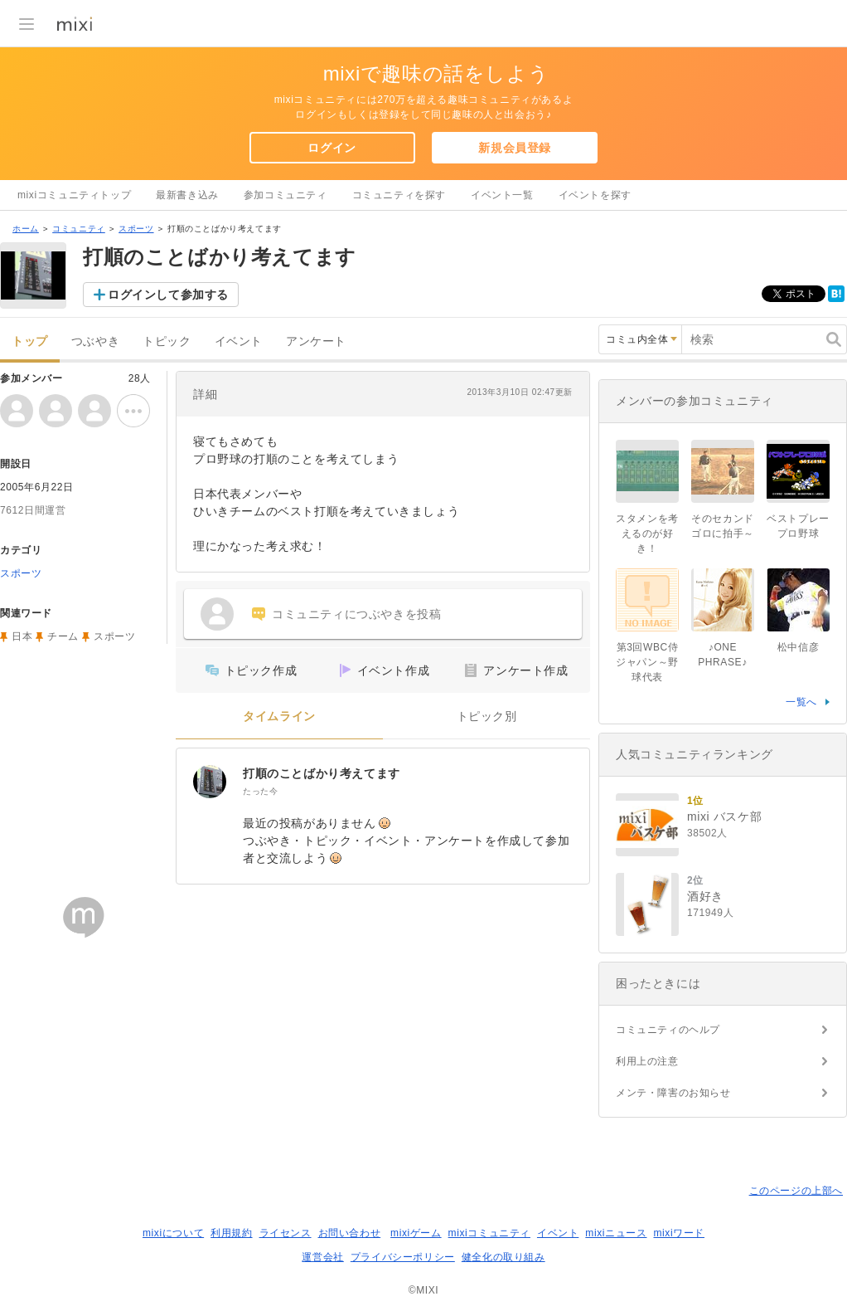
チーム (63, 636)
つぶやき (95, 341)
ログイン (331, 147)
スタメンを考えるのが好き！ (647, 533)
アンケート (316, 341)
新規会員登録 (514, 147)
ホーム (25, 228)
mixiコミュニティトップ (74, 195)
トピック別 (487, 716)
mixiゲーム (416, 1233)
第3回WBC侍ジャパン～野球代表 (647, 662)
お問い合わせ (349, 1233)
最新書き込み (187, 195)
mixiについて (173, 1233)
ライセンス (285, 1233)
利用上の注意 (647, 1061)
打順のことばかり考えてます (321, 773)
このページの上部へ (796, 1190)
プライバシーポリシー (403, 1257)
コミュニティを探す (399, 195)
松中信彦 (798, 647)
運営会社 (322, 1257)
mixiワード (678, 1233)
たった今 (260, 791)
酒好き (705, 896)
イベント (239, 341)
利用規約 (231, 1233)
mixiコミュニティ (489, 1233)
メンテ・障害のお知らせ (673, 1093)
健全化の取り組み (503, 1257)
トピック (167, 341)
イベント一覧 (502, 195)
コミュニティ (78, 228)
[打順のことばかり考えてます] (209, 781)
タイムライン (279, 716)
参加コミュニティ (285, 195)
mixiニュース (615, 1233)
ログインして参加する (168, 294)
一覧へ (801, 702)
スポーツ (136, 228)
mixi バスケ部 (724, 816)
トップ (30, 341)
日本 (22, 636)
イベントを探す (595, 195)
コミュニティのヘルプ (668, 1030)
